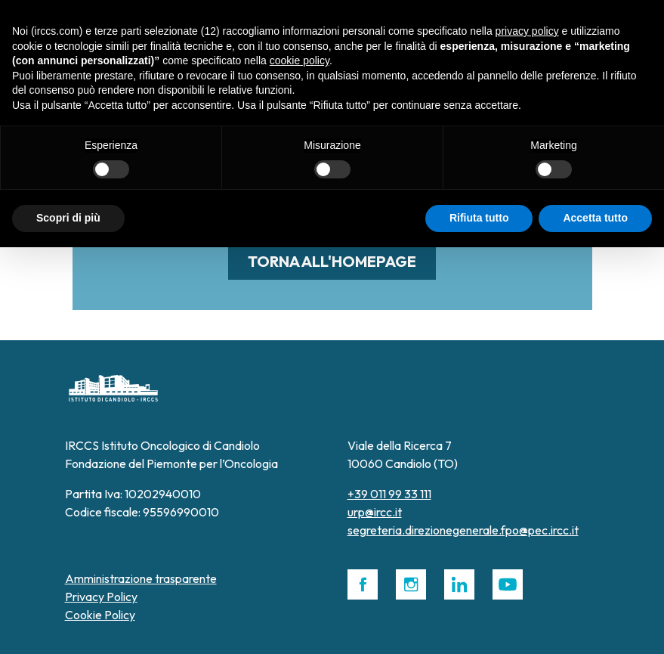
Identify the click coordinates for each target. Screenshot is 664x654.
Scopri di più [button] (68, 218)
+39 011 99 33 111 (389, 493)
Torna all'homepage (332, 261)
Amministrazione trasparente (141, 578)
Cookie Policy (100, 614)
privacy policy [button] (527, 31)
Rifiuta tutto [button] (479, 218)
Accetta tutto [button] (595, 218)
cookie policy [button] (299, 60)
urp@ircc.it (374, 511)
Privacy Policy (101, 596)
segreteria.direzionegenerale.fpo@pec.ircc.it (463, 530)
